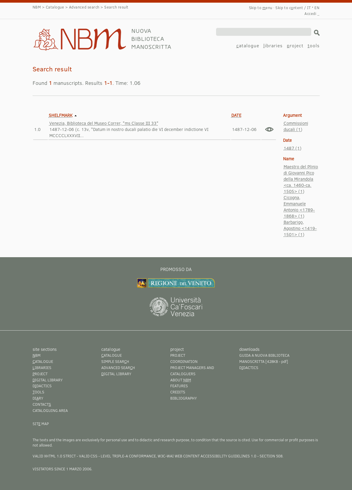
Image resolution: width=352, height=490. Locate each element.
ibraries (273, 45)
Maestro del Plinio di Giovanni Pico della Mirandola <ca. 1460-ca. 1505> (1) (301, 179)
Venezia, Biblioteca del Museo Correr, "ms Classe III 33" (104, 123)
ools (314, 45)
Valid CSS (88, 456)
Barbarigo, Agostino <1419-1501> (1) (300, 228)
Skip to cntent (289, 7)
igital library (48, 380)
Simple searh (115, 361)
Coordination (184, 361)
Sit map (41, 423)
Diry (38, 398)
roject (295, 45)
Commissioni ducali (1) (296, 126)
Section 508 (271, 456)
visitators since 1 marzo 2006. (62, 469)
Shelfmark (61, 115)
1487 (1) (293, 148)
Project (177, 355)
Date (236, 115)
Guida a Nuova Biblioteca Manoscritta (264, 358)
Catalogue (55, 7)
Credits (177, 392)
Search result (62, 34)
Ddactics (42, 385)
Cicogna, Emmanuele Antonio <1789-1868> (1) (299, 206)
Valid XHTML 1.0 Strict (54, 456)
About (180, 380)
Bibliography (183, 398)
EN (316, 7)
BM (37, 355)
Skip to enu (260, 7)
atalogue (247, 45)
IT (309, 7)
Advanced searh (118, 367)
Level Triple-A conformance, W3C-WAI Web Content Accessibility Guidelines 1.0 (178, 456)
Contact (42, 404)
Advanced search (84, 7)
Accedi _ (311, 13)
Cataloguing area (50, 410)
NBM (37, 7)
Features (179, 385)
